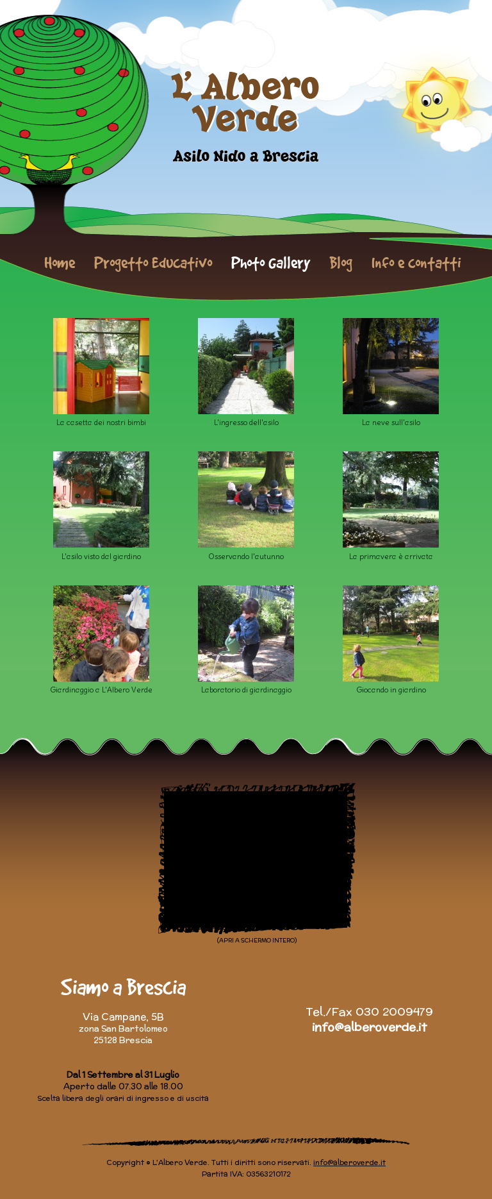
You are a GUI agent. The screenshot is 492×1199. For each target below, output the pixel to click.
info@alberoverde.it (369, 1027)
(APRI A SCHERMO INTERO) (257, 940)
